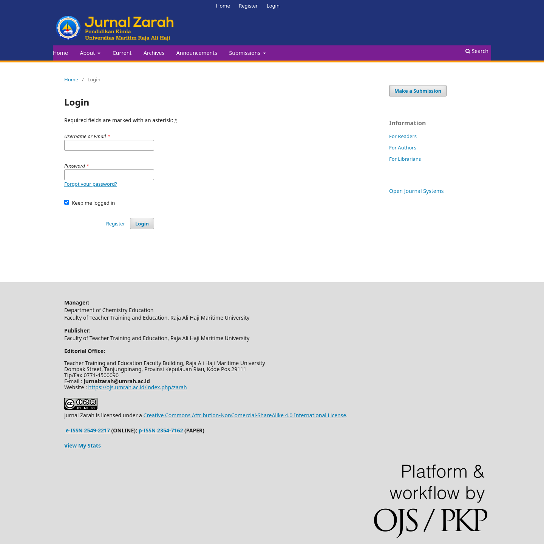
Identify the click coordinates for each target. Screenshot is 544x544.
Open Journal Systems (416, 190)
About (88, 52)
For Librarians (405, 158)
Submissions (245, 52)
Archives (154, 52)
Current (122, 52)
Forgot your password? (90, 183)
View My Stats (82, 445)
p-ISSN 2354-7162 (161, 430)
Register (248, 5)
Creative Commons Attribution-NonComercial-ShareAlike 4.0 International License (245, 415)
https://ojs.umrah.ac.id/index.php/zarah (137, 387)
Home (60, 52)
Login (273, 5)
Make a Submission (417, 90)
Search (476, 50)
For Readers (403, 136)
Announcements (196, 52)
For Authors (402, 147)
